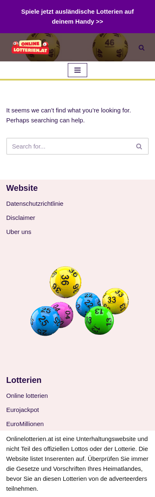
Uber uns (18, 231)
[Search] (141, 47)
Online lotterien (27, 395)
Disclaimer (20, 217)
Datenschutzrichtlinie (34, 203)
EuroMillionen (25, 423)
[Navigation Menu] (77, 70)
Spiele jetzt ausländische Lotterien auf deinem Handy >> (77, 16)
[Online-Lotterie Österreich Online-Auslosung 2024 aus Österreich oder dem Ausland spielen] (31, 47)
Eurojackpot (22, 409)
